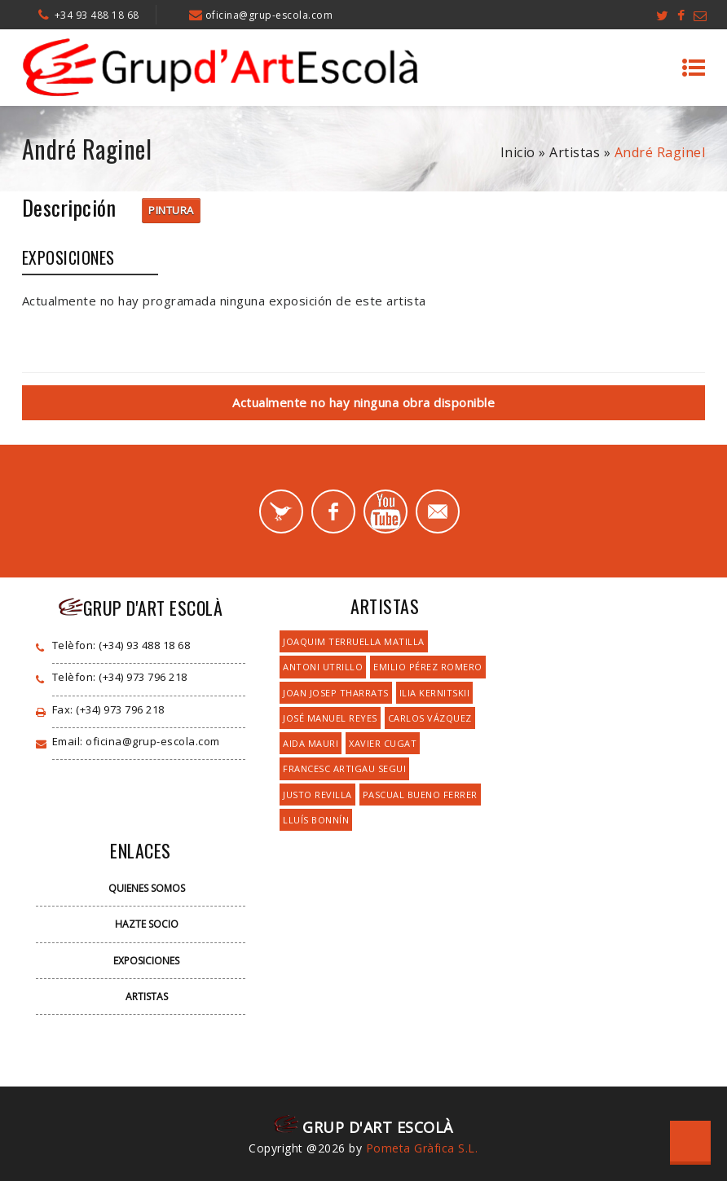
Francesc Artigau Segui (344, 768)
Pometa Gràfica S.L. (422, 1148)
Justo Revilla (317, 794)
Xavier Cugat (382, 743)
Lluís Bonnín (316, 820)
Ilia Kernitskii (434, 693)
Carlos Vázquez (430, 718)
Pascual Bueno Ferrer (420, 794)
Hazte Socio (146, 924)
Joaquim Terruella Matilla (354, 641)
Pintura (171, 210)
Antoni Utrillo (323, 667)
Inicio (517, 152)
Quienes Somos (146, 888)
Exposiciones (146, 961)
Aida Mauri (310, 743)
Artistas (574, 152)
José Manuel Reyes (330, 718)
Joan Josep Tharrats (336, 693)
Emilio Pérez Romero (427, 667)
